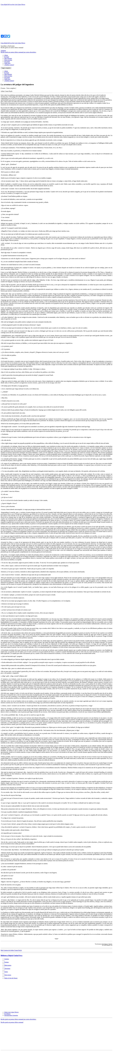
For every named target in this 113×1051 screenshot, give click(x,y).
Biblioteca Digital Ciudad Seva (11, 955)
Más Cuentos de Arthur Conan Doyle (11, 950)
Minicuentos (7, 965)
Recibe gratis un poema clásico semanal (12, 1022)
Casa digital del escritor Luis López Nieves (13, 4)
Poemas (6, 962)
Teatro (6, 971)
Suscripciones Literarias (11, 1015)
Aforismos (7, 968)
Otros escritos (8, 60)
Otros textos (7, 975)
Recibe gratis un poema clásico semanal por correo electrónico (18, 1019)
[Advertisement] (54, 19)
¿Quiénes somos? (9, 65)
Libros (6, 55)
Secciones (7, 61)
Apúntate (3, 50)
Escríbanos (7, 1014)
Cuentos (6, 959)
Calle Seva (7, 63)
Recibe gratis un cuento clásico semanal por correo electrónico (18, 52)
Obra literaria (8, 58)
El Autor (6, 57)
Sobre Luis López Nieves (11, 1012)
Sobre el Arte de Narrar (10, 978)
